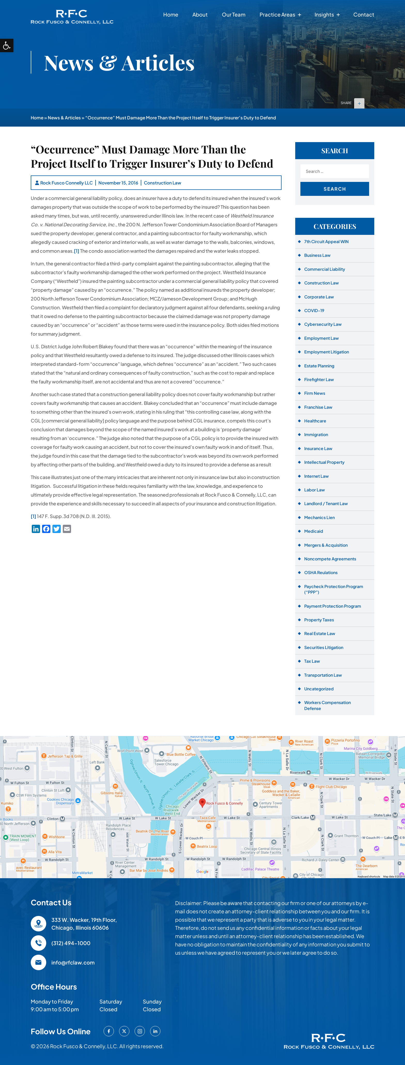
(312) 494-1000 (70, 943)
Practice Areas (277, 14)
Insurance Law (318, 448)
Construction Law (162, 183)
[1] (76, 251)
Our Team (233, 14)
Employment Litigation (326, 351)
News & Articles (64, 117)
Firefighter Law (319, 379)
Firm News (314, 393)
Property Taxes (319, 619)
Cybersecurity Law (323, 324)
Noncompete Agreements (330, 558)
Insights (324, 14)
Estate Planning (319, 365)
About (200, 14)
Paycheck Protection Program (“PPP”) (333, 589)
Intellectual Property (324, 462)
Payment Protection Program (332, 606)
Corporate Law (319, 296)
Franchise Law (318, 407)
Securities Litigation (323, 647)
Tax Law (312, 661)
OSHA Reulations (321, 572)
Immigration (316, 434)
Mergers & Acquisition (326, 545)
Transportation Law (323, 675)
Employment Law (321, 338)
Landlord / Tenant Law (326, 503)
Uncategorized (319, 688)
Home (170, 14)
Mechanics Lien (319, 517)
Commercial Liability (324, 269)
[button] (6, 45)
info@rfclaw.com (73, 962)
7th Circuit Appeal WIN (326, 241)
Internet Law (316, 476)
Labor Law (314, 489)
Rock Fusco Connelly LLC (66, 183)
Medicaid (313, 531)
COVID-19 (314, 310)
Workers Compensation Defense (327, 705)
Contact (363, 14)
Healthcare (315, 420)
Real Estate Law (319, 633)
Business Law (317, 255)
